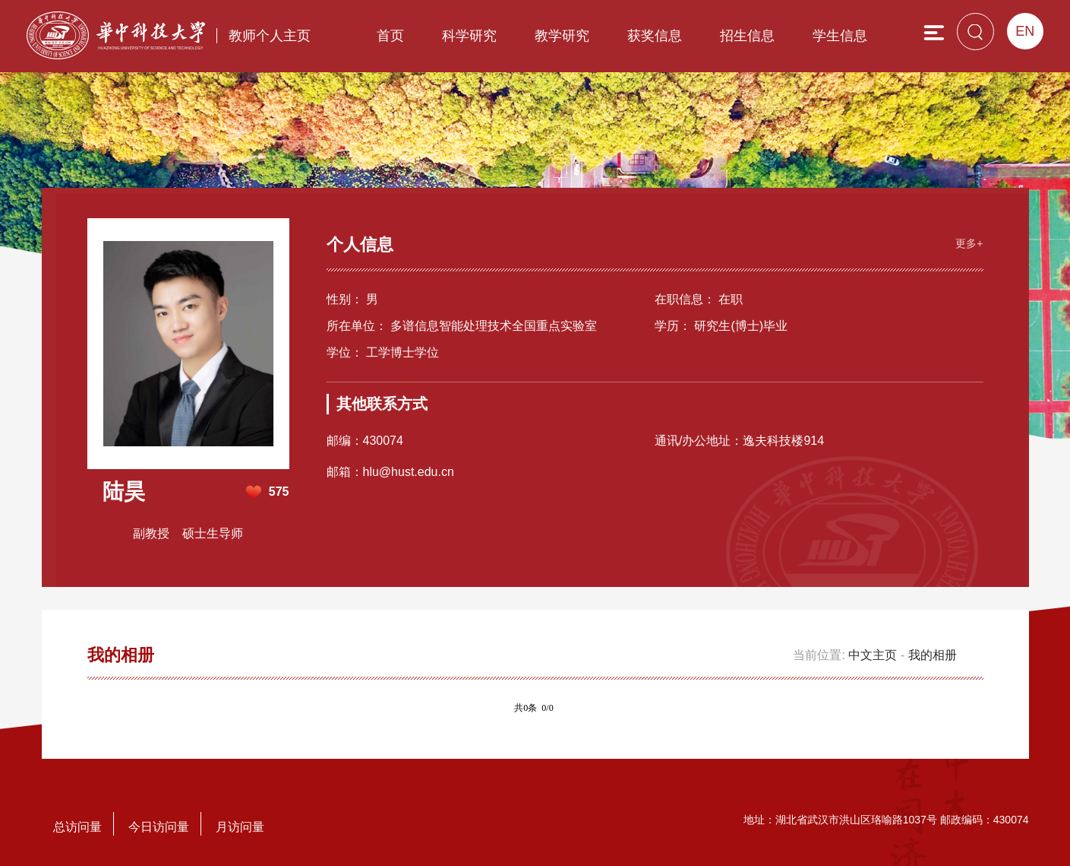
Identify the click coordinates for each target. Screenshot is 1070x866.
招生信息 (747, 35)
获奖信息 (654, 35)
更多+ (969, 243)
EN (1024, 31)
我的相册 (932, 655)
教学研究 (562, 35)
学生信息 (840, 35)
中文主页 (872, 655)
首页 (390, 35)
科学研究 (469, 35)
